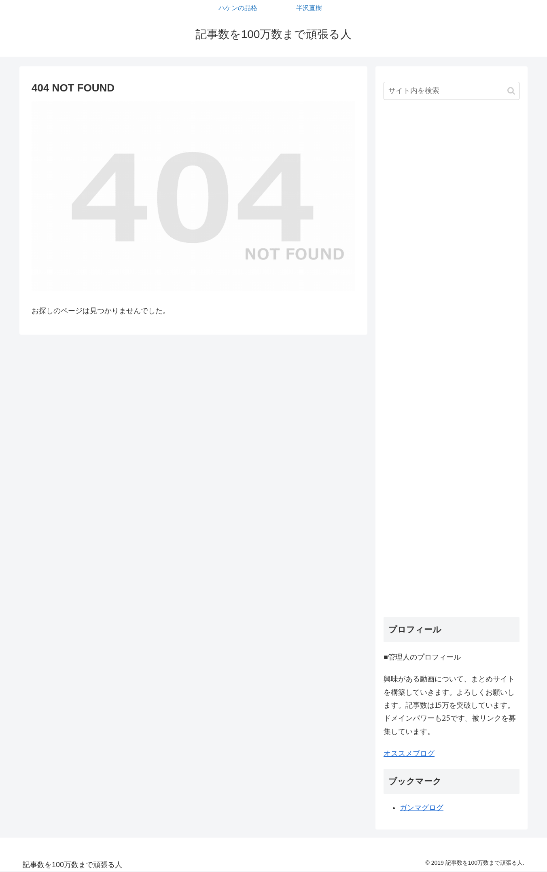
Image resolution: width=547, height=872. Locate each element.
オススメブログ (409, 753)
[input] (451, 91)
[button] (511, 90)
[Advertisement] (451, 361)
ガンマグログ (421, 808)
